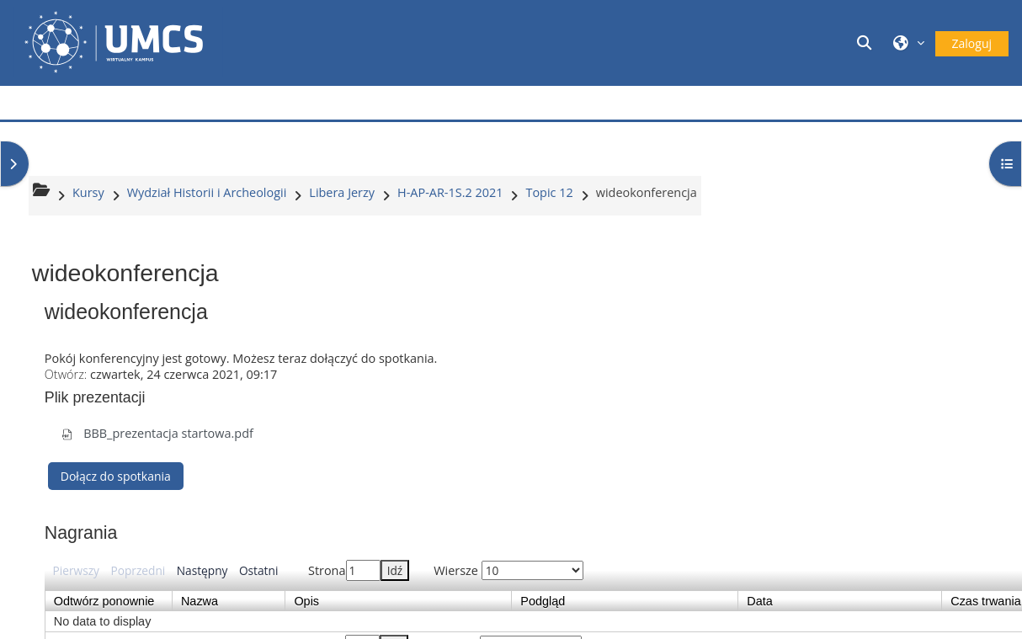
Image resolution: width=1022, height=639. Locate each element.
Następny (202, 570)
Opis (398, 601)
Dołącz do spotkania (116, 476)
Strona (358, 570)
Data (840, 601)
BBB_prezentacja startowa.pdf (157, 433)
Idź (395, 570)
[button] (866, 42)
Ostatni (258, 570)
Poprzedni (137, 570)
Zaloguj (972, 43)
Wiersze (508, 570)
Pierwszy (76, 570)
